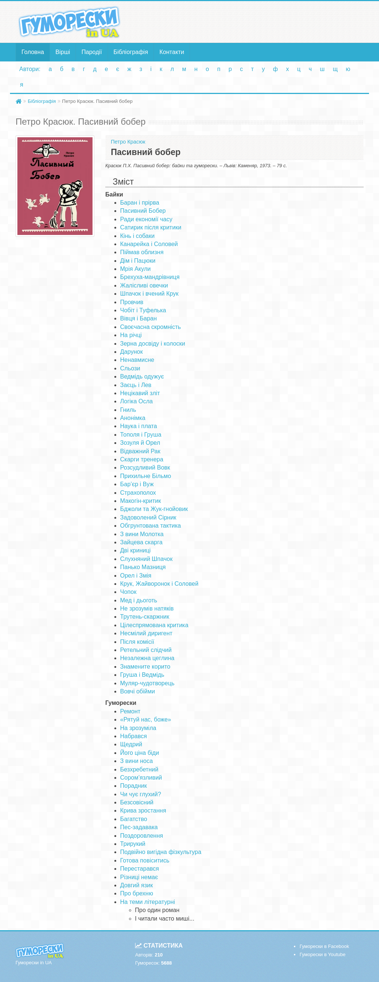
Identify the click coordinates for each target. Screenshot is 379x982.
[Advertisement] (249, 21)
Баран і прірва (140, 202)
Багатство (133, 819)
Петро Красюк (128, 142)
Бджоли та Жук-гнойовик (154, 509)
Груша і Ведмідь (142, 675)
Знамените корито (145, 666)
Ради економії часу (146, 219)
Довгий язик (136, 885)
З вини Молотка (142, 534)
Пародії (91, 52)
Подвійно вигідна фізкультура (160, 852)
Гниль (128, 410)
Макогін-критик (140, 501)
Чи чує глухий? (140, 794)
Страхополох (138, 493)
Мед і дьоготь (138, 600)
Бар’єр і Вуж (137, 484)
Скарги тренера (142, 459)
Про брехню (136, 893)
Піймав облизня (142, 252)
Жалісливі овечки (144, 285)
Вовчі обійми (137, 691)
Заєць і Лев (136, 385)
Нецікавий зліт (140, 393)
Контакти (172, 52)
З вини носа (136, 761)
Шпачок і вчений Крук (149, 293)
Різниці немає (139, 877)
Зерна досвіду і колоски (152, 343)
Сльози (130, 368)
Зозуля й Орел (140, 443)
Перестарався (139, 868)
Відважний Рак (140, 451)
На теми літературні (147, 902)
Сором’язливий (141, 777)
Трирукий (132, 844)
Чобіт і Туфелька (143, 310)
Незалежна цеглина (147, 658)
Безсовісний (137, 802)
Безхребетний (139, 769)
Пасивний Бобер (143, 211)
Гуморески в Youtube (322, 954)
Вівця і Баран (138, 318)
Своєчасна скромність (150, 327)
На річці (131, 335)
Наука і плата (138, 426)
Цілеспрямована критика (154, 625)
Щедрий (131, 744)
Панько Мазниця (143, 567)
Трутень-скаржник (145, 616)
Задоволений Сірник (148, 517)
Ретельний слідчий (146, 650)
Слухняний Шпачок (146, 559)
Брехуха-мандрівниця (150, 277)
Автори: (29, 69)
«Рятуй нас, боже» (145, 719)
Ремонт (130, 711)
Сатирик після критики (151, 227)
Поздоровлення (141, 836)
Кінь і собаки (137, 236)
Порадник (133, 786)
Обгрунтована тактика (150, 525)
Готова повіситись (145, 860)
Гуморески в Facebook (324, 946)
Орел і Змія (135, 575)
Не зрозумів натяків (147, 608)
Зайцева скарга (141, 542)
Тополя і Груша (140, 434)
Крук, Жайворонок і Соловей (159, 584)
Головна (32, 52)
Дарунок (131, 352)
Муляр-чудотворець (147, 683)
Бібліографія (131, 52)
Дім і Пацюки (137, 261)
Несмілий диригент (146, 633)
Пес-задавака (139, 827)
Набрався (133, 736)
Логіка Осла (136, 401)
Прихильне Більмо (145, 476)
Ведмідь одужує (142, 376)
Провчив (132, 302)
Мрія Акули (135, 269)
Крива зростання (143, 810)
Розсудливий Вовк (145, 467)
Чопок (128, 592)
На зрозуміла (138, 728)
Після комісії (137, 642)
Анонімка (132, 418)
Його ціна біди (139, 753)
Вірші (63, 52)
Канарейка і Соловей (149, 244)
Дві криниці (135, 550)
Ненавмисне (137, 360)
